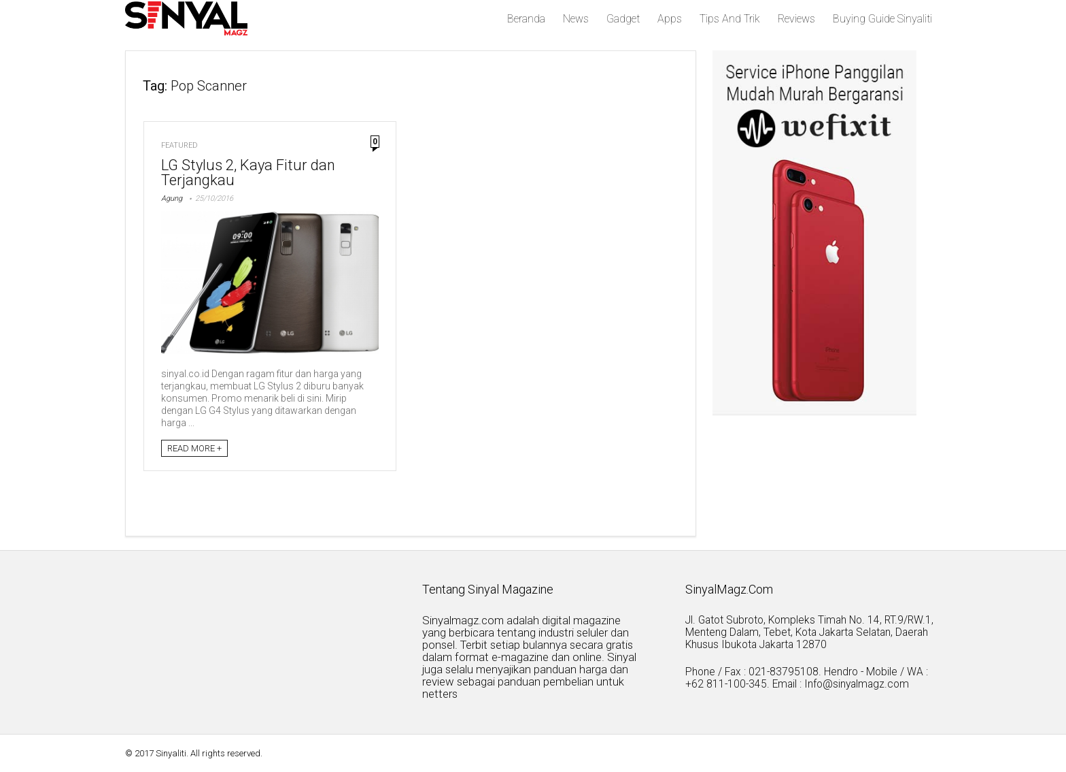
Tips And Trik (730, 18)
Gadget (623, 18)
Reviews (796, 18)
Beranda (526, 18)
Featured (179, 145)
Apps (669, 18)
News (576, 18)
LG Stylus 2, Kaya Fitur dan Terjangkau (248, 173)
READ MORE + (194, 448)
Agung (171, 198)
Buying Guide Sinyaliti (882, 18)
